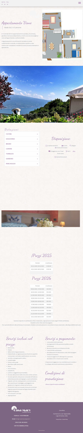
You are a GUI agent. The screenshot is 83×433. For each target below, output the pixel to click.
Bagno (8, 144)
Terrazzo (10, 154)
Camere (9, 149)
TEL (7, 2)
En (4, 4)
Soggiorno (10, 139)
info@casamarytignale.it (23, 419)
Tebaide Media (41, 430)
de (7, 4)
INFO (3, 2)
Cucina (9, 134)
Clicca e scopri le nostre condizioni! (55, 384)
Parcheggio (10, 164)
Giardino (9, 159)
